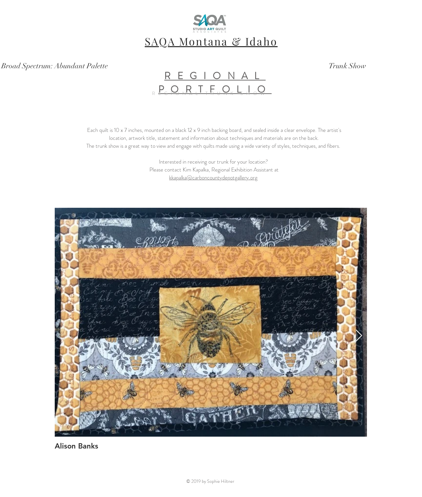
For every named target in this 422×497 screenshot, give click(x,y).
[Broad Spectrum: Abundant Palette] (54, 66)
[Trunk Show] (347, 66)
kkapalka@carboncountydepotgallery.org (213, 177)
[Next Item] (359, 335)
